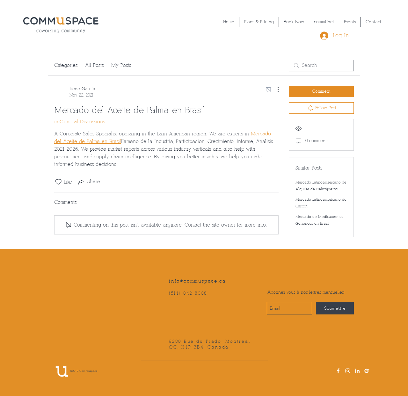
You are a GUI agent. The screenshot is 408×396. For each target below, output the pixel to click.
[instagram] (348, 371)
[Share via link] (88, 182)
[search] (321, 65)
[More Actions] (275, 89)
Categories (65, 65)
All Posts (94, 65)
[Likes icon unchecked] (58, 182)
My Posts (121, 65)
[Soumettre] (335, 308)
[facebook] (338, 371)
